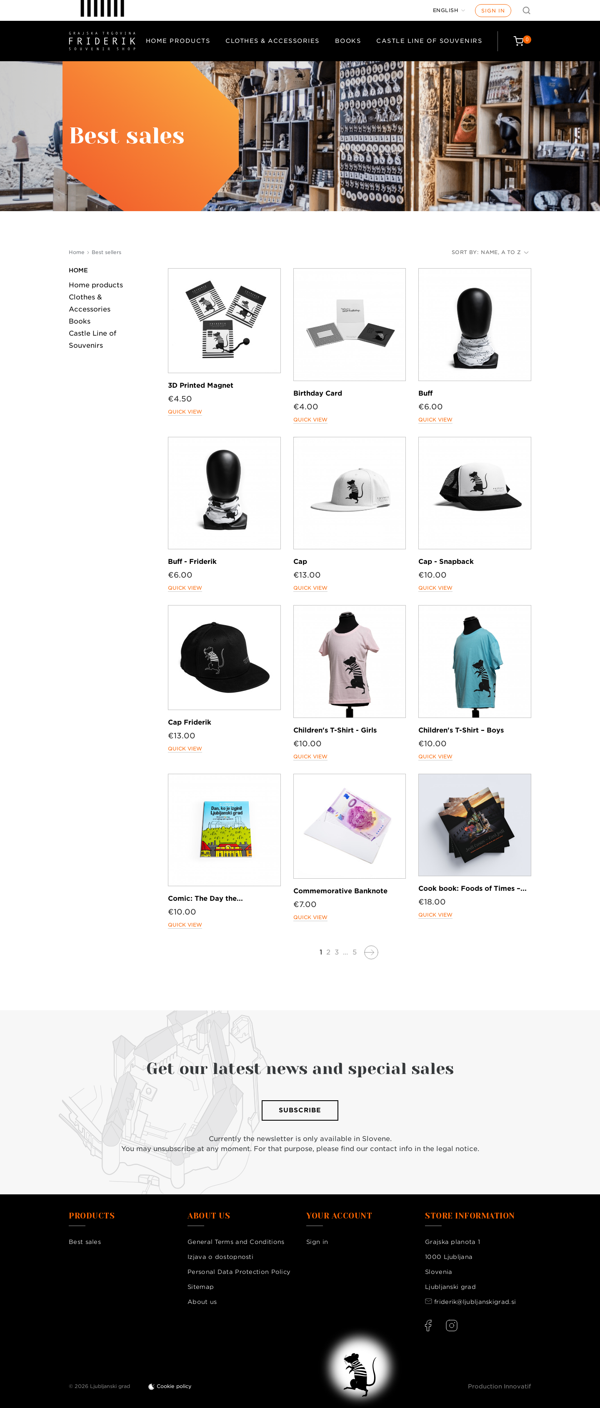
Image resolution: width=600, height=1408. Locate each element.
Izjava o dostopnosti (220, 1256)
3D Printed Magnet (200, 385)
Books (348, 40)
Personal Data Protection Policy (239, 1271)
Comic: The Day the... (205, 898)
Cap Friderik (189, 722)
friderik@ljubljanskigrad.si (475, 1301)
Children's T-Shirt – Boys (461, 730)
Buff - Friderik (192, 562)
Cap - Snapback (446, 562)
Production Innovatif (499, 1386)
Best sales (85, 1242)
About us (202, 1301)
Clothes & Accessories (272, 40)
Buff (425, 393)
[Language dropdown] (449, 10)
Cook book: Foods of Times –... (472, 888)
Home (78, 270)
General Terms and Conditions (236, 1242)
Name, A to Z (505, 252)
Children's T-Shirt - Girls (335, 730)
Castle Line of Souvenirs (429, 40)
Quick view (185, 412)
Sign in (493, 10)
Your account (339, 1216)
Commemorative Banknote (340, 891)
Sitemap (201, 1286)
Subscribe (300, 1110)
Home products (178, 40)
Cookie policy (174, 1386)
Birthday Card (317, 393)
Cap (300, 562)
